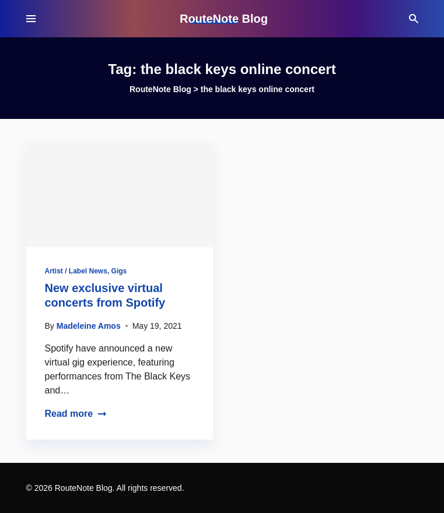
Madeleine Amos (89, 326)
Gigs (119, 271)
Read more (76, 414)
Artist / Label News (76, 271)
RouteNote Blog (224, 18)
